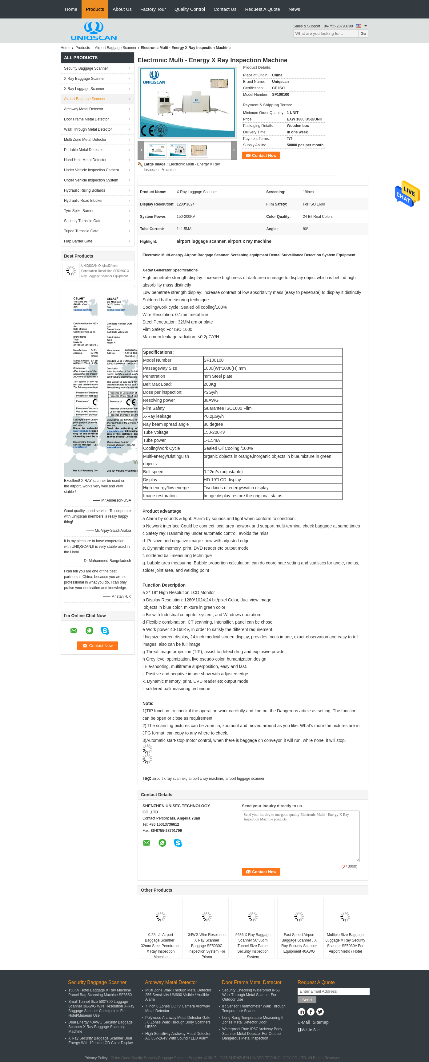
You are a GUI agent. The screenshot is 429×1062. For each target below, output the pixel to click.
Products (95, 9)
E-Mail (304, 1022)
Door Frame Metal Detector (86, 119)
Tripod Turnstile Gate (81, 231)
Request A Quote (262, 9)
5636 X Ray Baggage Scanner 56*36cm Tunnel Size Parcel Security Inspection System (253, 946)
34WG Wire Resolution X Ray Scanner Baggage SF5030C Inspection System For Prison (207, 946)
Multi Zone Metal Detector (85, 139)
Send (307, 1000)
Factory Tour (153, 9)
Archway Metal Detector (83, 109)
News (294, 9)
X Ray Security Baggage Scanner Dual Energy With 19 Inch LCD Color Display (100, 1040)
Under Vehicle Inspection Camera (91, 170)
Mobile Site (308, 1030)
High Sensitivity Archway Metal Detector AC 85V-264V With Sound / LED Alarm (177, 1035)
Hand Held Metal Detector (85, 160)
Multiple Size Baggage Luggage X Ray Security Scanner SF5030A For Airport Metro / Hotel (345, 943)
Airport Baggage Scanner (115, 48)
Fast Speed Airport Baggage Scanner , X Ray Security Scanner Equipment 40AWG (299, 943)
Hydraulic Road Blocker (83, 200)
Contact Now (264, 155)
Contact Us (225, 9)
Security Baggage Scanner (86, 68)
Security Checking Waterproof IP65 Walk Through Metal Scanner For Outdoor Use (251, 995)
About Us (122, 9)
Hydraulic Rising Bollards (84, 190)
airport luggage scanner (245, 778)
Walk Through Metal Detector (88, 129)
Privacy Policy (96, 1058)
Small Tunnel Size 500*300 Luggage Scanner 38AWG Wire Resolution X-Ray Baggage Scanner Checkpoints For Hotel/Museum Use (101, 1008)
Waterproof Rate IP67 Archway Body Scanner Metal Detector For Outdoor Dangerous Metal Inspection (252, 1033)
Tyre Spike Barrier (79, 211)
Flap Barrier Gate (78, 241)
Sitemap (320, 1022)
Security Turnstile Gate (82, 221)
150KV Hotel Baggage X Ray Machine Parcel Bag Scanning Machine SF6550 (100, 992)
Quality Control (189, 9)
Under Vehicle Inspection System (91, 180)
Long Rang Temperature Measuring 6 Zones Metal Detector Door (252, 1019)
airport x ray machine (206, 778)
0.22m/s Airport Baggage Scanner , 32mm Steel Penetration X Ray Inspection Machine (161, 946)
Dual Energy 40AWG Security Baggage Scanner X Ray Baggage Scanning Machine (100, 1027)
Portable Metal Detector (83, 150)
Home (71, 9)
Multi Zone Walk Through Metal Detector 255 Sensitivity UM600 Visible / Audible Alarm (178, 995)
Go (363, 33)
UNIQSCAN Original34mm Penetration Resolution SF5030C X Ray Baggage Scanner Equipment (105, 271)
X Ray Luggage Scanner (84, 89)
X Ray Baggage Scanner (84, 78)
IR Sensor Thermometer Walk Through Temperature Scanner (254, 1008)
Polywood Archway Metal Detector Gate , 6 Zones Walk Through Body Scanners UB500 (177, 1022)
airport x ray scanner (169, 778)
